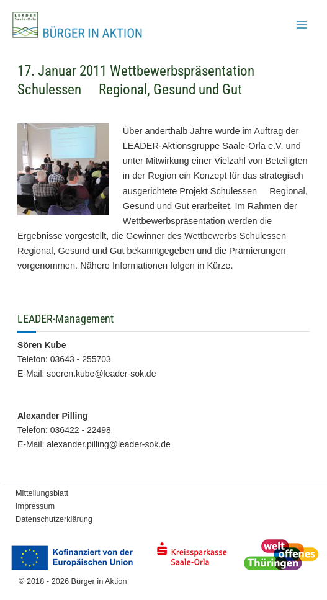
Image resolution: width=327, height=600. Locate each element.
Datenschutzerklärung (54, 519)
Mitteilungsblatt (42, 493)
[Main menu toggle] (302, 25)
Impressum (35, 506)
